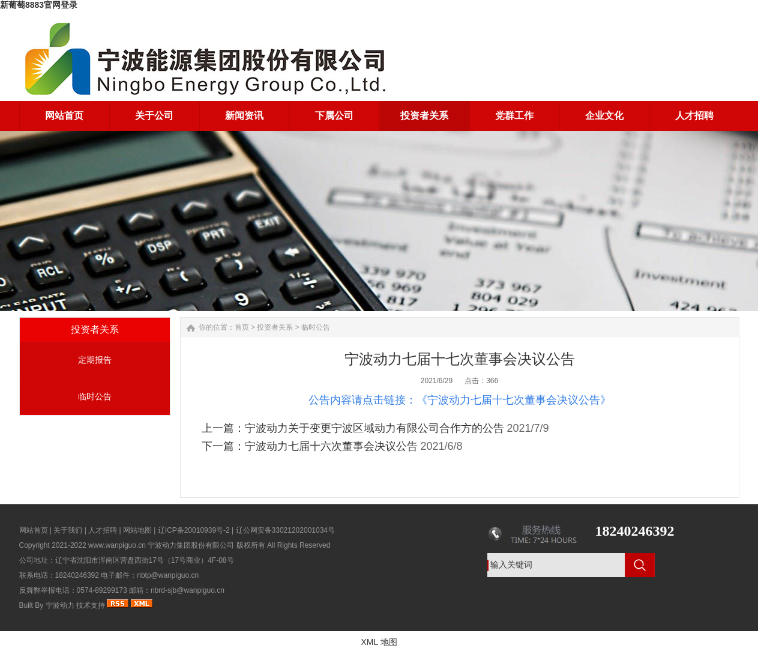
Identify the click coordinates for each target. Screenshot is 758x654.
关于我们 (67, 530)
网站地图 (137, 530)
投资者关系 (275, 327)
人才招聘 (102, 530)
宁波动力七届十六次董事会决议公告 (331, 446)
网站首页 (33, 530)
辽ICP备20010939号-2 (194, 530)
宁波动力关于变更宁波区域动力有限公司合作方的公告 (374, 428)
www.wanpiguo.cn (117, 545)
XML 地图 (379, 642)
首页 (242, 327)
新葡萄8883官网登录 (38, 5)
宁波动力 (60, 605)
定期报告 (95, 360)
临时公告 (95, 396)
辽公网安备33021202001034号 (285, 530)
